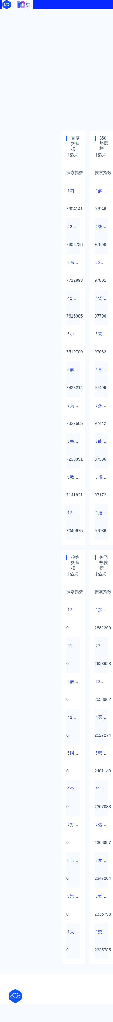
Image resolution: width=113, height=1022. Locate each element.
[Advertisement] (56, 69)
